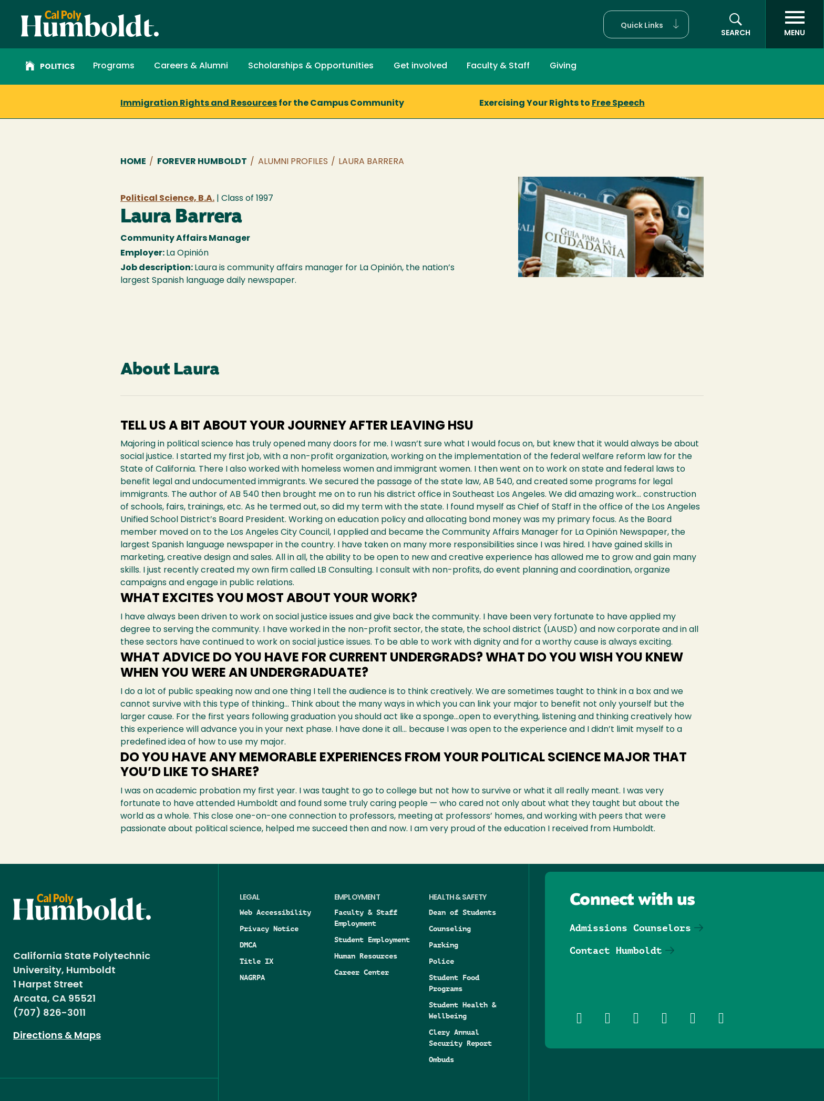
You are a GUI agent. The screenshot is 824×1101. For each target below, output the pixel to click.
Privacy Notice (269, 928)
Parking (443, 945)
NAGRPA (252, 977)
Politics (50, 67)
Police (441, 961)
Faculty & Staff (498, 66)
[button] (646, 24)
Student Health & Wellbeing (462, 1010)
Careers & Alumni (191, 66)
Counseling (450, 928)
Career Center (361, 972)
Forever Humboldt (202, 162)
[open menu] (794, 24)
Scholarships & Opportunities (311, 66)
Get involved (420, 66)
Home (133, 162)
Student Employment (372, 939)
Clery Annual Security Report (460, 1037)
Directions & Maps (57, 1036)
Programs (114, 66)
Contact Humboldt (616, 950)
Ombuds (441, 1059)
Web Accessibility (275, 912)
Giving (563, 66)
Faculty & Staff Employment (365, 917)
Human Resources (365, 956)
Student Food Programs (454, 983)
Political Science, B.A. (167, 199)
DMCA (248, 945)
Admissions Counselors (630, 927)
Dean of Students (462, 912)
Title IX (256, 961)
